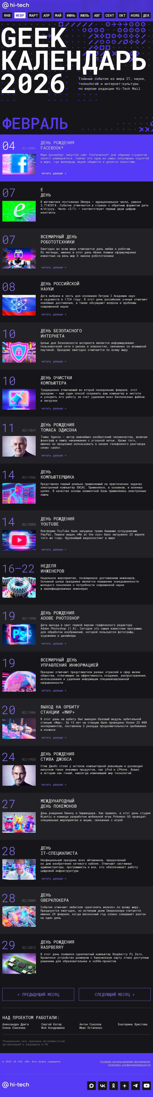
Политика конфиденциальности (129, 1064)
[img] (91, 1085)
